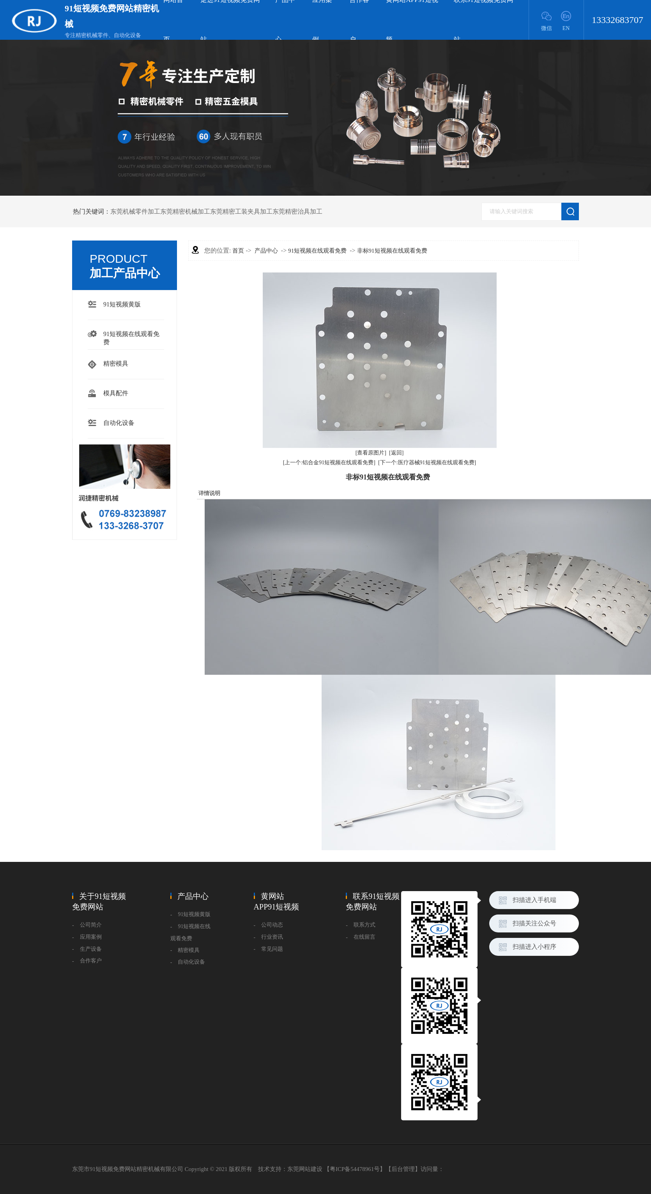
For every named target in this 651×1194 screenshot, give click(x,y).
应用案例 (91, 937)
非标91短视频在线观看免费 (392, 251)
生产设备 (91, 949)
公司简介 (91, 925)
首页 (238, 251)
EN (566, 28)
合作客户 (91, 961)
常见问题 (272, 949)
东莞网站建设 (304, 1169)
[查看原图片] (371, 453)
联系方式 (364, 925)
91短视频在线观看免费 (131, 335)
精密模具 (115, 363)
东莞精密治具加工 (297, 211)
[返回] (396, 453)
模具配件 (115, 393)
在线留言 (364, 937)
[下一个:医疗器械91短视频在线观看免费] (427, 462)
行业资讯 (272, 937)
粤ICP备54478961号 (355, 1169)
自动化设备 (118, 422)
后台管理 (403, 1169)
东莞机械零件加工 (135, 211)
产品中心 (266, 251)
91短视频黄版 (122, 304)
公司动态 (272, 925)
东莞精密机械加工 (185, 211)
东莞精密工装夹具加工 (241, 211)
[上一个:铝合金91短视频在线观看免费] (329, 462)
